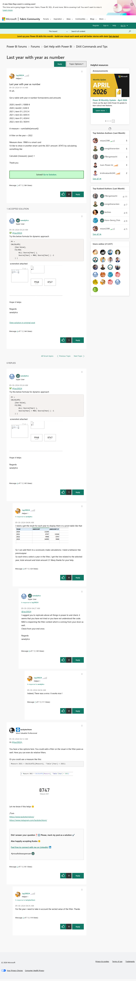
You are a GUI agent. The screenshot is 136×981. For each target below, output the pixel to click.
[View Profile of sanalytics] (25, 220)
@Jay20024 (17, 233)
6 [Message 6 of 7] (29, 653)
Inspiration (58, 19)
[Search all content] (101, 31)
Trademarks (130, 963)
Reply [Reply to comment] (78, 341)
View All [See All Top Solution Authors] (97, 178)
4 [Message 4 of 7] (17, 332)
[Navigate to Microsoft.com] (9, 19)
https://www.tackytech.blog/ (21, 818)
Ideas (69, 19)
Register (96, 25)
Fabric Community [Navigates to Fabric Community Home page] (30, 19)
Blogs (92, 19)
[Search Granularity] (58, 31)
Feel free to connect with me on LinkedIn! (29, 849)
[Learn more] (101, 110)
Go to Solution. (50, 174)
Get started (114, 36)
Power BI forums (17, 46)
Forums (46, 19)
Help (114, 25)
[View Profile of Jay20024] (20, 75)
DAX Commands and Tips (91, 46)
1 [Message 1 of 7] (17, 185)
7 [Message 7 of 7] (35, 704)
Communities (80, 19)
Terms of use (117, 963)
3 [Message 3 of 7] (23, 919)
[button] (60, 64)
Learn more (8, 10)
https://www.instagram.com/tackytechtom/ (28, 822)
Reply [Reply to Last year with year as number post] (78, 194)
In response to (23, 518)
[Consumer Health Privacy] (34, 972)
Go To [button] (123, 25)
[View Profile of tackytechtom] (26, 731)
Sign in (105, 25)
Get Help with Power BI (58, 46)
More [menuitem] (101, 19)
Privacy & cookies (102, 963)
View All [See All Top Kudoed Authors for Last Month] (97, 234)
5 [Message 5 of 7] (23, 570)
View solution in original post (22, 323)
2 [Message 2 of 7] (17, 868)
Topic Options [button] (75, 64)
